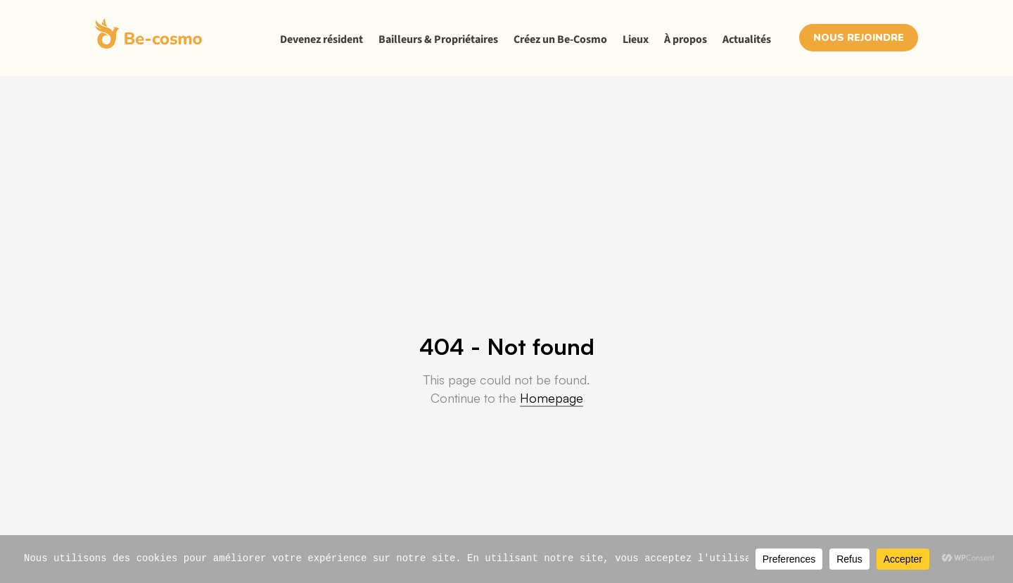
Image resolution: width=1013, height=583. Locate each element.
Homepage (551, 398)
